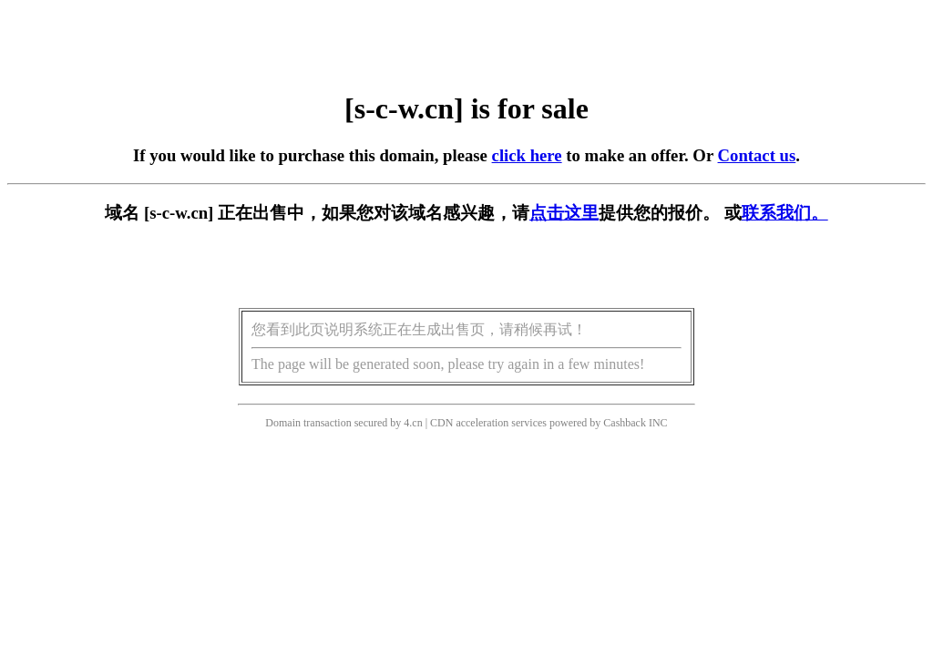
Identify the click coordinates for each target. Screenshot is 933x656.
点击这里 (564, 212)
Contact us (757, 155)
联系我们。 (785, 212)
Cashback (624, 422)
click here (527, 155)
